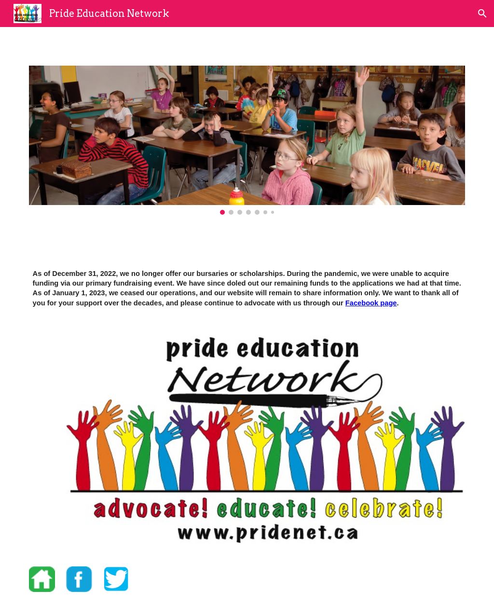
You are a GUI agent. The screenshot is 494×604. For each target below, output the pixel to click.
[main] (247, 288)
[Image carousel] (247, 140)
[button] (482, 13)
